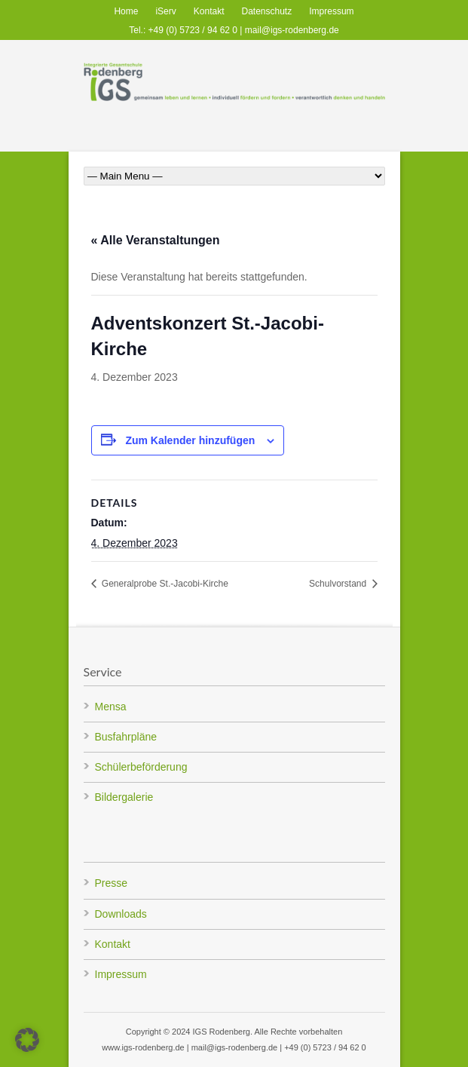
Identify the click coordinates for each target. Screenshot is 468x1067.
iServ (165, 11)
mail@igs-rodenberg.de (292, 30)
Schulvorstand (339, 583)
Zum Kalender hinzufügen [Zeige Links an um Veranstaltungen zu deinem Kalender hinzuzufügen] (190, 440)
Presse (111, 883)
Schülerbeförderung (141, 767)
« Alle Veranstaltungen (155, 240)
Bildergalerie (124, 797)
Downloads (121, 914)
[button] (27, 1040)
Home (126, 11)
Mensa (111, 707)
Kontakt (209, 11)
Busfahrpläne (126, 737)
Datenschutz (267, 11)
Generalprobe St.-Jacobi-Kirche (163, 583)
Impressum (331, 11)
